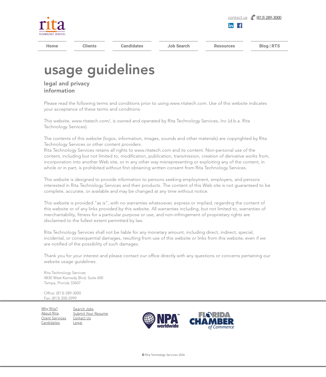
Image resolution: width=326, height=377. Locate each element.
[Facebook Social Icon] (239, 25)
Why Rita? (49, 309)
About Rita (50, 313)
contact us (237, 17)
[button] (224, 46)
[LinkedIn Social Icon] (231, 25)
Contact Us (82, 318)
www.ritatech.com (188, 103)
